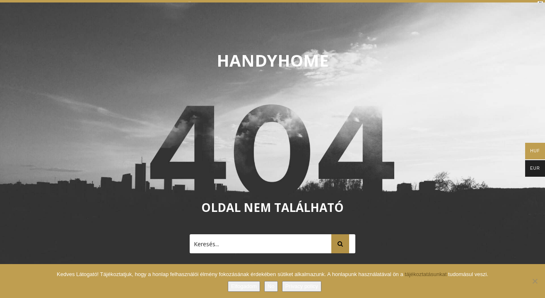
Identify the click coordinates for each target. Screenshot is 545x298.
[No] (535, 281)
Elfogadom (244, 286)
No (271, 286)
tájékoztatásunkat (426, 274)
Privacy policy (301, 286)
